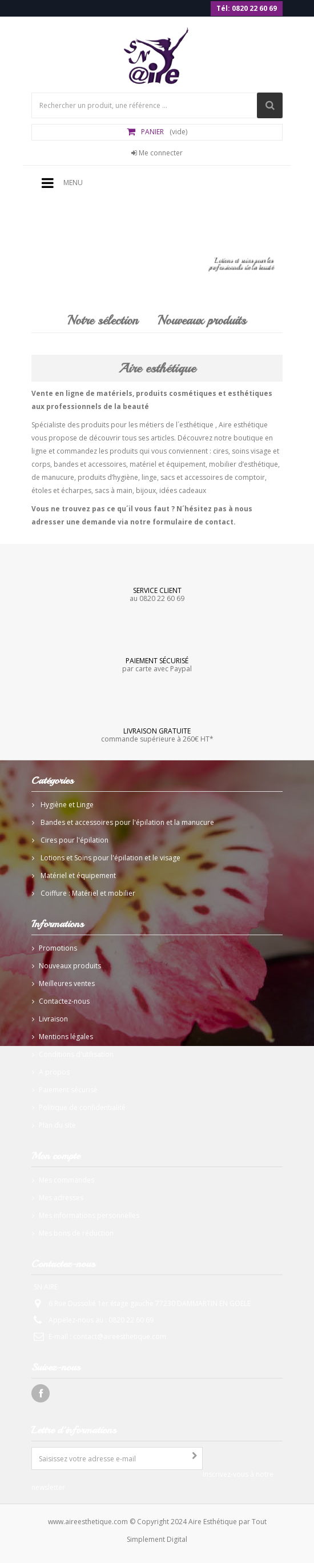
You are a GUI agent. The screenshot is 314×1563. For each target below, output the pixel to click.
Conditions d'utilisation (76, 1054)
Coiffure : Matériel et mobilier (87, 893)
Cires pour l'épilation (73, 840)
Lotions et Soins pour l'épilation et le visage (109, 858)
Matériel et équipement (77, 875)
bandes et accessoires (90, 464)
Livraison (53, 1019)
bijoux (146, 490)
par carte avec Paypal (157, 664)
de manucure (52, 477)
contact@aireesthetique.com (119, 1336)
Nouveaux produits (202, 320)
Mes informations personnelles (89, 1215)
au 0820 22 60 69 (157, 594)
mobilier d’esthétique (243, 464)
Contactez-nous (64, 1001)
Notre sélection (102, 320)
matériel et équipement (168, 464)
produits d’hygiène (108, 477)
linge (149, 477)
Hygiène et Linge (66, 804)
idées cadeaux (182, 490)
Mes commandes (66, 1180)
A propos (54, 1072)
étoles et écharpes (61, 490)
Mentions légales (66, 1036)
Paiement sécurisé (68, 1090)
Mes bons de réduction (76, 1233)
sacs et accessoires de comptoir (212, 477)
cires (220, 451)
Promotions (58, 948)
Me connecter (157, 153)
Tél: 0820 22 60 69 (246, 8)
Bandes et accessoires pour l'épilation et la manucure (126, 822)
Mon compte (55, 1155)
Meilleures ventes (67, 983)
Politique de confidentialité (82, 1107)
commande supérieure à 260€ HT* (157, 734)
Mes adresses (61, 1198)
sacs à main (113, 490)
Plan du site (57, 1125)
